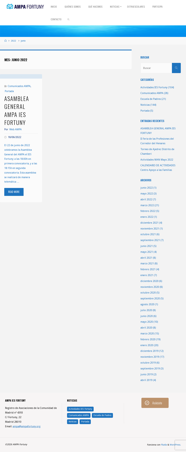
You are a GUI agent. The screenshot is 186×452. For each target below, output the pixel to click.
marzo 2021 (147, 263)
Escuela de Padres (150, 98)
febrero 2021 (147, 269)
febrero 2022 (147, 211)
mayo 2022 (146, 193)
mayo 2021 (146, 251)
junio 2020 (146, 316)
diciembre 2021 (149, 222)
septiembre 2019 (150, 368)
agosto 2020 (147, 304)
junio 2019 (146, 374)
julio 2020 (146, 310)
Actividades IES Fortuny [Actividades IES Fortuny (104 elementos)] (80, 409)
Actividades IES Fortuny (153, 87)
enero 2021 (146, 275)
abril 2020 (146, 327)
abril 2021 (146, 257)
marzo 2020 (147, 333)
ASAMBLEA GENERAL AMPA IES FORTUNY (16, 131)
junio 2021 (146, 246)
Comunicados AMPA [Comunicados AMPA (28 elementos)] (79, 415)
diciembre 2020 (149, 281)
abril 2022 (146, 199)
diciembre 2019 (149, 350)
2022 (13, 40)
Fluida (163, 444)
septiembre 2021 (150, 240)
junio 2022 (146, 187)
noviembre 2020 (149, 286)
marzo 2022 (147, 205)
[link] (68, 19)
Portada (9, 111)
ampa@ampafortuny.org (27, 426)
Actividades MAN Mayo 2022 (156, 159)
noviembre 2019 (149, 356)
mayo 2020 (146, 321)
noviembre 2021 (149, 228)
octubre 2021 (148, 234)
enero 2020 (146, 345)
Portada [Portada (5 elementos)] (85, 421)
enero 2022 (146, 216)
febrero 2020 (147, 339)
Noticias (145, 104)
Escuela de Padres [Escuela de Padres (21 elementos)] (102, 415)
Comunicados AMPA (19, 106)
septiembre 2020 (150, 298)
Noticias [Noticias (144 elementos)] (73, 421)
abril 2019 (146, 380)
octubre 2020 (148, 292)
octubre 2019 (148, 362)
